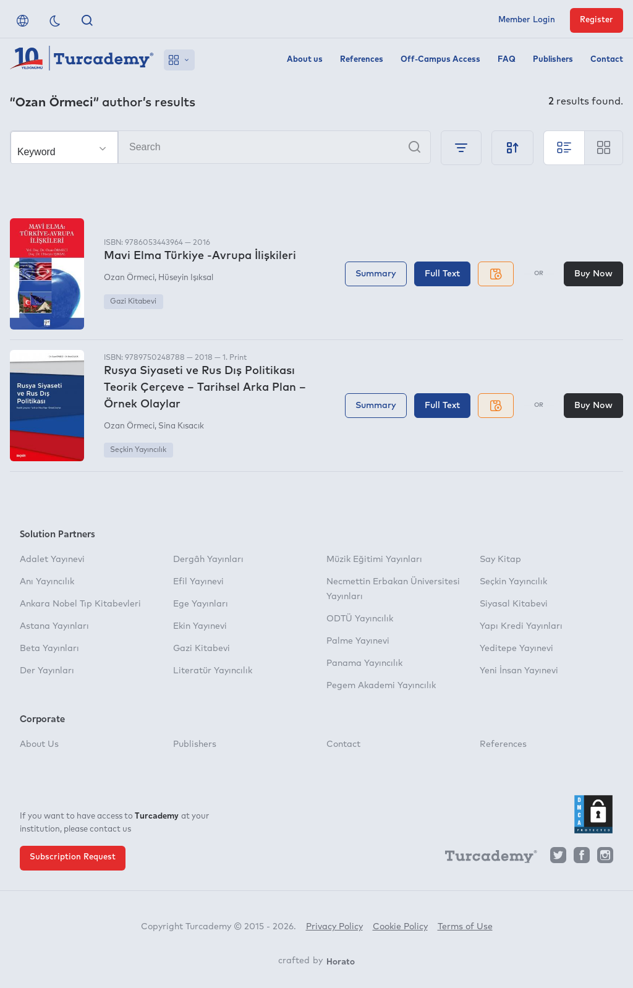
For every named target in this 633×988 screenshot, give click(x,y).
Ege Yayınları (200, 604)
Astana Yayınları (54, 626)
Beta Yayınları (49, 648)
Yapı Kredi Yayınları (521, 626)
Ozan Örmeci (129, 278)
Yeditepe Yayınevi (516, 648)
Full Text (442, 274)
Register (596, 20)
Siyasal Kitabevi (514, 604)
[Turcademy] (485, 858)
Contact (606, 60)
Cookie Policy (400, 926)
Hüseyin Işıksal (185, 278)
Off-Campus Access (440, 60)
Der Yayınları (47, 670)
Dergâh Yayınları (208, 559)
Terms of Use (465, 926)
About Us (39, 744)
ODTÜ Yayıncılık (359, 619)
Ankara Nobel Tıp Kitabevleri (80, 604)
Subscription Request (73, 857)
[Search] (220, 147)
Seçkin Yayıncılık (138, 450)
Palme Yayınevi (357, 641)
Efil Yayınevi (198, 581)
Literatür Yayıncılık (212, 670)
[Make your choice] (64, 147)
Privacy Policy (334, 926)
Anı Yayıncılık (47, 581)
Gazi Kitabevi (133, 301)
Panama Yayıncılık (364, 663)
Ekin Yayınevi (200, 626)
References (361, 60)
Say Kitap (500, 559)
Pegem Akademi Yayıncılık (381, 685)
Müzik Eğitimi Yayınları (374, 559)
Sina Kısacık (181, 426)
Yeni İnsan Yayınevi (519, 670)
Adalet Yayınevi (52, 559)
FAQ (507, 60)
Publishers (553, 60)
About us (305, 60)
